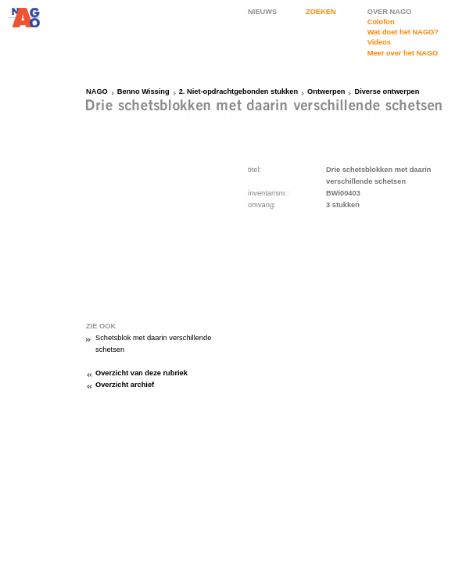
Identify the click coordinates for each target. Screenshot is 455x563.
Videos (379, 42)
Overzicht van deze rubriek (141, 373)
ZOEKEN (321, 12)
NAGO (97, 91)
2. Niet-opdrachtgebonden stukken (238, 91)
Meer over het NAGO (403, 53)
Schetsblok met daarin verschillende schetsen (153, 343)
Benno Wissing (143, 91)
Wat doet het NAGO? (403, 32)
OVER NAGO (389, 12)
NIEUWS (262, 12)
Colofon (381, 22)
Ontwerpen (326, 91)
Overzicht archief (124, 385)
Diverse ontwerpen (386, 91)
